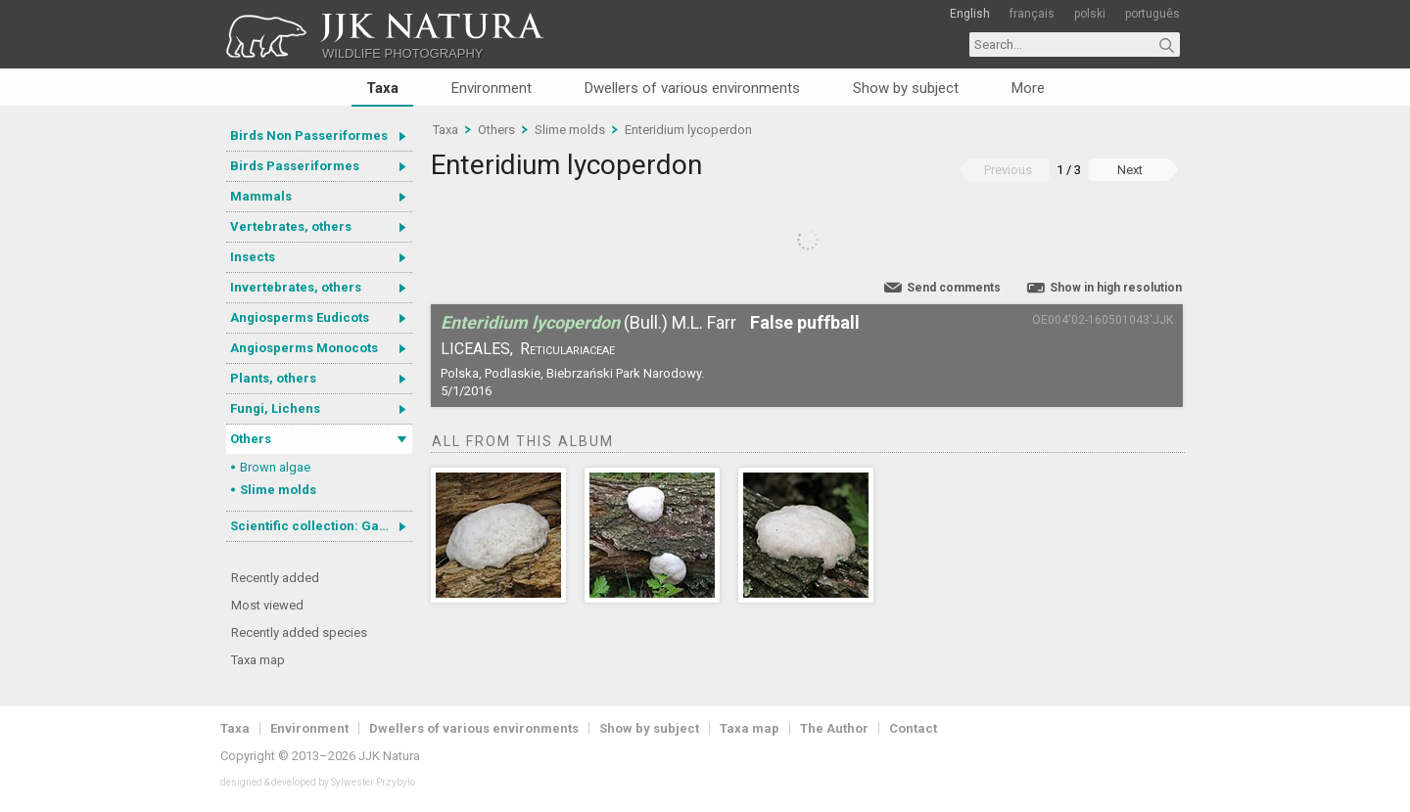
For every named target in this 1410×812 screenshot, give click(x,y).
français (1032, 14)
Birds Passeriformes (294, 165)
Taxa (382, 88)
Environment (491, 88)
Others (250, 438)
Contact (913, 728)
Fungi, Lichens (275, 408)
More (1028, 88)
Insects (252, 256)
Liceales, (477, 348)
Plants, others (273, 378)
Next (1130, 169)
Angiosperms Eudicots (299, 317)
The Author (834, 728)
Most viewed (267, 605)
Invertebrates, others (295, 287)
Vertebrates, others (291, 226)
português (1152, 14)
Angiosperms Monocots (304, 347)
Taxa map (258, 660)
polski (1089, 14)
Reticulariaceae (567, 348)
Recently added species (299, 632)
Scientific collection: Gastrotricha (321, 526)
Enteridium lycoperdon (688, 129)
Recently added (275, 577)
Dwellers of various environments (692, 88)
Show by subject (906, 88)
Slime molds (278, 489)
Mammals (261, 196)
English (970, 14)
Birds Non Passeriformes (309, 135)
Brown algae (275, 467)
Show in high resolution (1116, 287)
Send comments (954, 287)
